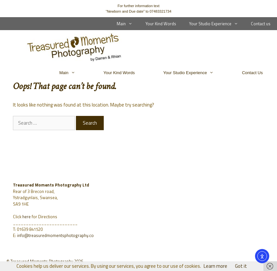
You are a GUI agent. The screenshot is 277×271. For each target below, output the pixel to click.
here (26, 216)
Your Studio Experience (216, 23)
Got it (241, 266)
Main (128, 23)
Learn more (215, 266)
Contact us (261, 23)
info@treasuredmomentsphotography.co (55, 235)
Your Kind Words (160, 23)
